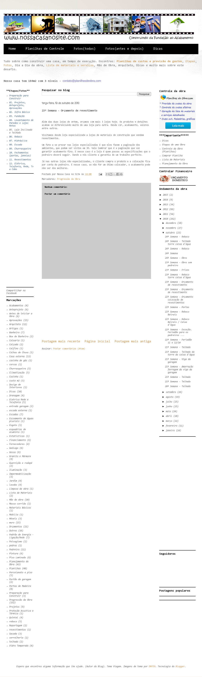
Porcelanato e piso (20, 572)
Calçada (13, 344)
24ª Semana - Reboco (177, 237)
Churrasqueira (17, 369)
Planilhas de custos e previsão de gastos (149, 61)
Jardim (13, 481)
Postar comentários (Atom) (69, 349)
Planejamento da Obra (175, 164)
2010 (166, 219)
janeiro (171, 430)
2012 (166, 209)
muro (11, 523)
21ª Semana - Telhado (178, 347)
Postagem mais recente (61, 341)
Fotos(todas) (85, 49)
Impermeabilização (20, 474)
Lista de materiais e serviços (70, 65)
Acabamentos (16, 306)
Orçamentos (15, 527)
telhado (13, 642)
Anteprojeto (16, 310)
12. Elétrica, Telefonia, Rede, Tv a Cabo (21, 167)
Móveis (13, 519)
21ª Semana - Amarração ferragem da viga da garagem (179, 370)
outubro (171, 233)
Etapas (190, 61)
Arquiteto (15, 324)
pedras (13, 545)
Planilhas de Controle (45, 49)
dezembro (171, 223)
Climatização (17, 373)
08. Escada (15, 145)
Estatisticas (17, 436)
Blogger (180, 666)
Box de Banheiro (18, 336)
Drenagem (14, 395)
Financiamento (17, 440)
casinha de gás (18, 360)
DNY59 (152, 666)
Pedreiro (14, 549)
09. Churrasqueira (20, 149)
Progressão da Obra (68, 179)
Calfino (13, 348)
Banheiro (14, 332)
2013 (166, 204)
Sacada (13, 634)
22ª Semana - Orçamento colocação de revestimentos (179, 300)
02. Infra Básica (19, 112)
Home (12, 49)
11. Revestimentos (20, 160)
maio (169, 411)
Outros (13, 531)
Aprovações (15, 320)
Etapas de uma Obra (173, 145)
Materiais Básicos (20, 508)
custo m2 (14, 381)
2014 (166, 200)
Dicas (158, 49)
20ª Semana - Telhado (178, 386)
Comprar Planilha (172, 156)
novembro (171, 228)
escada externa (18, 410)
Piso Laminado (17, 557)
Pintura (13, 553)
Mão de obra (16, 500)
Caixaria (14, 340)
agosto (170, 397)
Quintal (13, 617)
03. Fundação (17, 116)
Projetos (14, 607)
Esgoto (13, 425)
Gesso (12, 452)
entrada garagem (18, 406)
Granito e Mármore (20, 456)
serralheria (16, 638)
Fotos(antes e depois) (124, 49)
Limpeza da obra (18, 489)
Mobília (13, 515)
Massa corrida (17, 504)
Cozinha (13, 377)
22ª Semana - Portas (177, 307)
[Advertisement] (96, 309)
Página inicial (97, 341)
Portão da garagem (20, 579)
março (169, 421)
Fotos (8, 65)
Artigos (13, 328)
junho (169, 406)
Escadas (13, 414)
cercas (13, 364)
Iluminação (15, 470)
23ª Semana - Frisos (177, 270)
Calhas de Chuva (18, 352)
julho (169, 402)
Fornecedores (17, 444)
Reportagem (15, 625)
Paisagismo (15, 541)
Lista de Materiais (20, 493)
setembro (171, 392)
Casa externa (17, 356)
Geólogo (13, 448)
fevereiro (172, 426)
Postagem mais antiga (133, 341)
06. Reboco (15, 137)
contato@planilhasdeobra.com (82, 80)
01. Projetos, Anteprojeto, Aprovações (17, 105)
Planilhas (15, 568)
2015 (166, 195)
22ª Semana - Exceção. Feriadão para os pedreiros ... (178, 333)
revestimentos (17, 630)
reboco (13, 621)
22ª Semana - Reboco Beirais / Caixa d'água (177, 322)
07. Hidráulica (18, 141)
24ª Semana (171, 253)
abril (169, 416)
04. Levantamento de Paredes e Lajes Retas (21, 123)
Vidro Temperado (18, 646)
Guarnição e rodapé (20, 463)
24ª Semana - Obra (176, 258)
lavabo (13, 485)
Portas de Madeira (20, 586)
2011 (166, 214)
